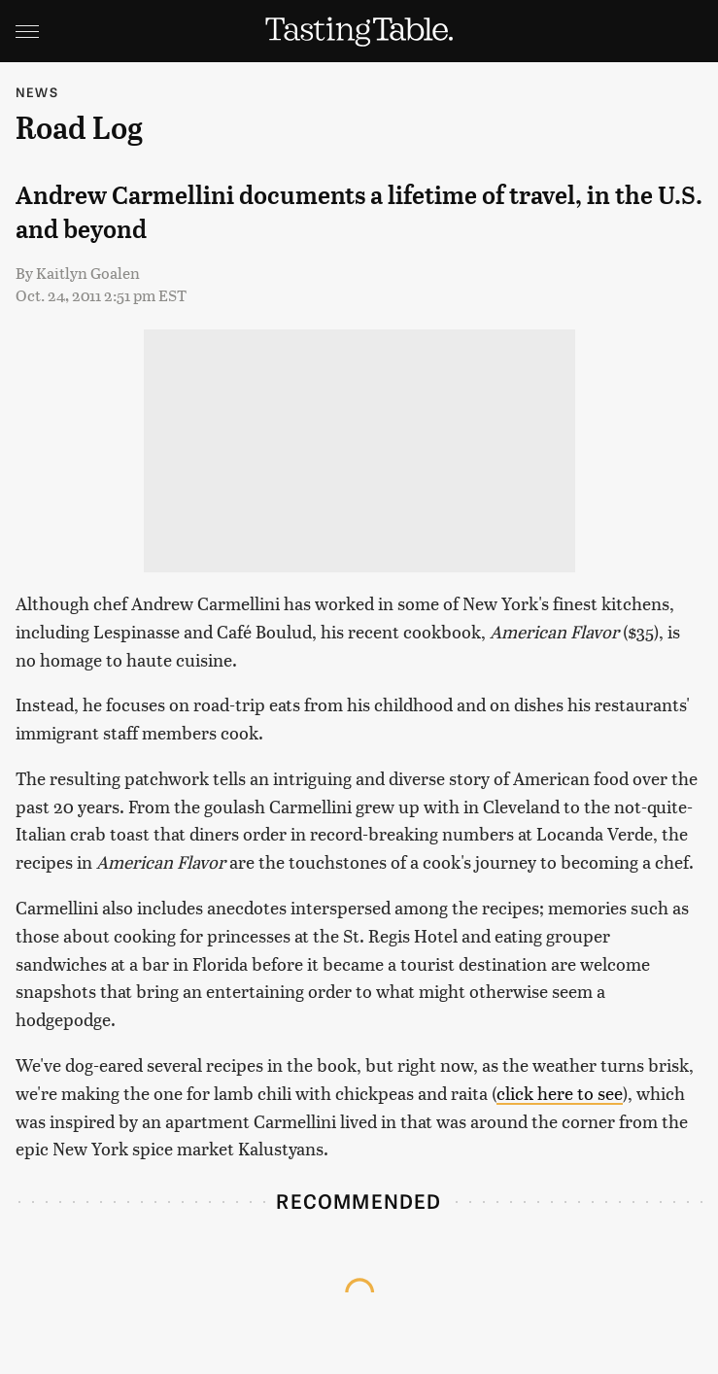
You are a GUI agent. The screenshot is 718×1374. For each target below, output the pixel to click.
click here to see (559, 1093)
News (37, 92)
